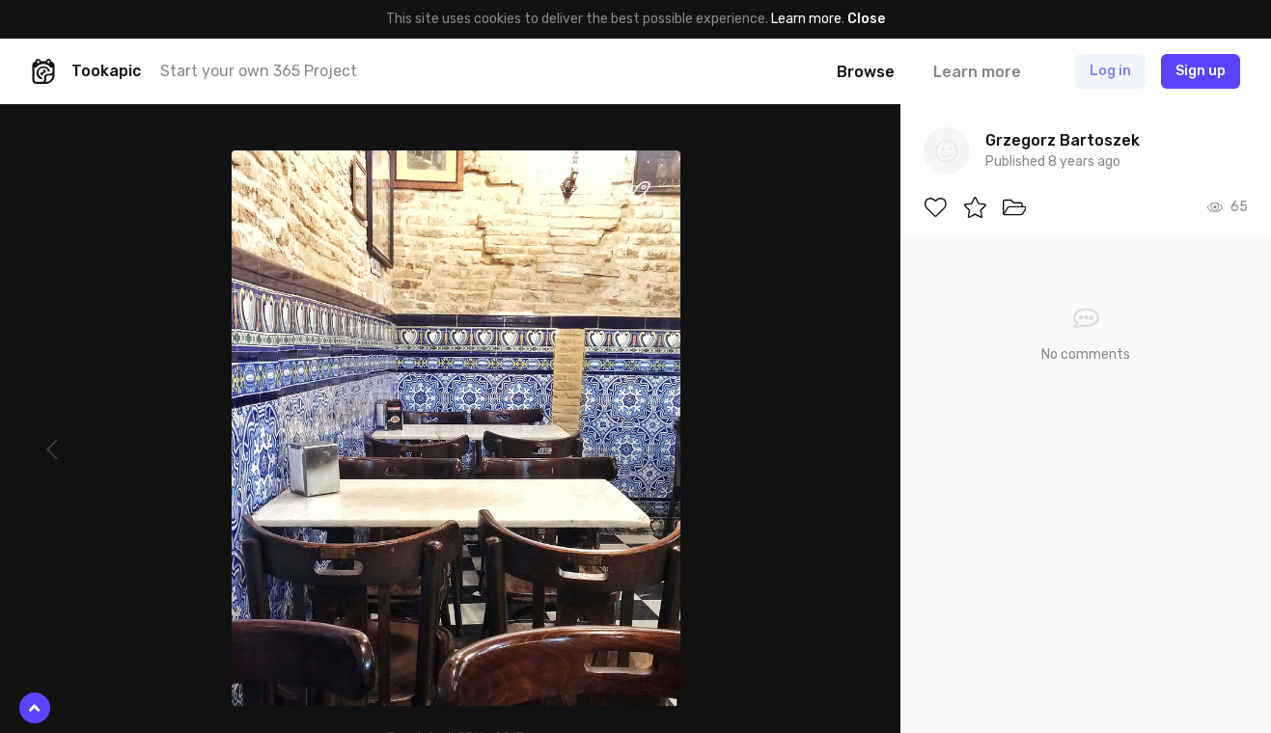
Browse (866, 72)
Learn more (806, 19)
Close (866, 19)
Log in (1110, 71)
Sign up (1200, 71)
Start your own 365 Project (258, 71)
